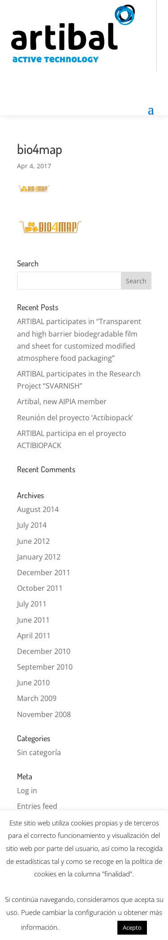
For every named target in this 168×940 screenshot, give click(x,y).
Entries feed (37, 806)
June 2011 (33, 620)
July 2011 (32, 604)
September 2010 (45, 667)
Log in (27, 790)
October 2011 (40, 588)
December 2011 (43, 572)
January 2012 (38, 557)
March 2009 (36, 698)
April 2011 (34, 636)
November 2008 (44, 714)
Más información (88, 927)
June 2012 (33, 541)
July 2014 (32, 525)
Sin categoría (39, 752)
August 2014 (38, 509)
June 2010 (33, 683)
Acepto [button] (132, 927)
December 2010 (43, 651)
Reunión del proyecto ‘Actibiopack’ (75, 418)
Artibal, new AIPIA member (62, 401)
